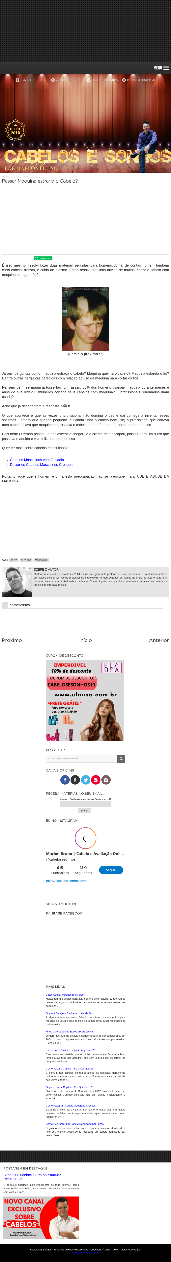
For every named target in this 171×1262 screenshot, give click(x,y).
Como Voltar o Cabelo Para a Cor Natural (69, 1176)
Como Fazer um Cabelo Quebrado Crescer (70, 1213)
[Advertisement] (85, 31)
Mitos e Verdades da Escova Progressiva (69, 1139)
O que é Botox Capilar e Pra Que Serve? (69, 1194)
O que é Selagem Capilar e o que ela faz (69, 1120)
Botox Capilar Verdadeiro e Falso (65, 1102)
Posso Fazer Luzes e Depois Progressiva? (70, 1157)
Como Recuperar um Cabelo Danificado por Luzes (75, 1231)
